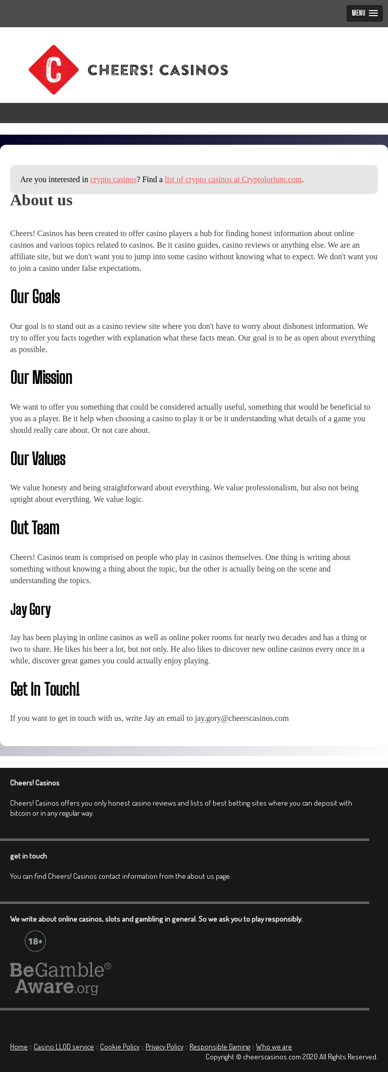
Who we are (274, 1046)
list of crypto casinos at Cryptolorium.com (233, 179)
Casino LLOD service (64, 1046)
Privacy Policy (164, 1046)
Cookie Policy (119, 1046)
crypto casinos (113, 179)
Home (19, 1046)
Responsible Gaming (219, 1046)
